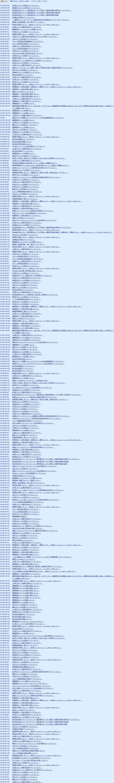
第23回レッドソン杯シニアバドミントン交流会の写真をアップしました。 (36, 500)
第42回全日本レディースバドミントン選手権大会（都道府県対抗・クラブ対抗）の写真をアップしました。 (47, 394)
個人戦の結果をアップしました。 (23, 368)
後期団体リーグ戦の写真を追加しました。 (26, 89)
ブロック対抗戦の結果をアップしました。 (26, 48)
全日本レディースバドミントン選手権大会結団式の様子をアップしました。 (36, 177)
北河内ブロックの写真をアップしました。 (26, 51)
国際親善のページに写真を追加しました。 (26, 328)
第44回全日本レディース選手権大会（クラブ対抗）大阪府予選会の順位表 (36, 12)
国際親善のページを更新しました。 (23, 103)
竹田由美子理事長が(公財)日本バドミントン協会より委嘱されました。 (35, 163)
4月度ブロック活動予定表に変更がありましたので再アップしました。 (35, 36)
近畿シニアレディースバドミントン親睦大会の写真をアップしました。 (35, 530)
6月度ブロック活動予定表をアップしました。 (27, 222)
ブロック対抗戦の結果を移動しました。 (25, 753)
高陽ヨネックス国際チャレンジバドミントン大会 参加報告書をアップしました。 (38, 118)
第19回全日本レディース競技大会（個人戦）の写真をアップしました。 (35, 294)
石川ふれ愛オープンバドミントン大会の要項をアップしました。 (33, 423)
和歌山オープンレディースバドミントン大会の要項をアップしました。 (35, 342)
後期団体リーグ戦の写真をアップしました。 (26, 101)
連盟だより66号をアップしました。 (23, 218)
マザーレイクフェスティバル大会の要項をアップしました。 (31, 686)
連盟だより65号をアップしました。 (23, 318)
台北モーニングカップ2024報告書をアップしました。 (29, 473)
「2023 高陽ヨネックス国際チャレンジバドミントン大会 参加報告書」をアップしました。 (42, 557)
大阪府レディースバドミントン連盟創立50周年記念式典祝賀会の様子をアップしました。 (41, 416)
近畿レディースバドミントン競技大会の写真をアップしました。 (33, 211)
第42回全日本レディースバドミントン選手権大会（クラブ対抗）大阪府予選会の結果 (39, 464)
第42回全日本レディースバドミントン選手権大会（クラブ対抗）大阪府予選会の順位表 (40, 461)
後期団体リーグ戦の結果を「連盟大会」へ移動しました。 (47, 87)
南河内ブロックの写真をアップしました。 (26, 82)
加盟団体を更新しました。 (37, 581)
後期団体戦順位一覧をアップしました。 (25, 311)
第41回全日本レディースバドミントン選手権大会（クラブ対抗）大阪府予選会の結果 (39, 724)
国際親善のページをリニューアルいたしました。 (28, 621)
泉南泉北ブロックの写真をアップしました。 (26, 8)
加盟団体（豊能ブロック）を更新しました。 (26, 480)
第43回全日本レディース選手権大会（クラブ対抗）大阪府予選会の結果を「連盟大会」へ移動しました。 (62, 232)
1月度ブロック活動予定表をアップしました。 (27, 99)
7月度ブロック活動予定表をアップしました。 (27, 206)
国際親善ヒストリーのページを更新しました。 (27, 29)
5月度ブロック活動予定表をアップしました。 (27, 27)
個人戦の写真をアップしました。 (23, 151)
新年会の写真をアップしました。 (23, 75)
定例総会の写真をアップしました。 (23, 17)
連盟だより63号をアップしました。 (23, 559)
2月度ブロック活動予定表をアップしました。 (27, 77)
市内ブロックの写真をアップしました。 (25, 70)
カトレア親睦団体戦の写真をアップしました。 (27, 191)
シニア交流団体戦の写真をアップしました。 (26, 299)
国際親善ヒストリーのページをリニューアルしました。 (30, 683)
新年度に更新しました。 (36, 24)
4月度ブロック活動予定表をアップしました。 (27, 46)
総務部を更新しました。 (36, 34)
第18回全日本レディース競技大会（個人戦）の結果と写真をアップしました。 (37, 566)
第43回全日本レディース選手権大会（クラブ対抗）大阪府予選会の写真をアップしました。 (42, 227)
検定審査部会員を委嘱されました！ (23, 667)
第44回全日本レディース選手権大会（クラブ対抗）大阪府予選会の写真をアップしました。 (42, 10)
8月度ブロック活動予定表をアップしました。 (27, 182)
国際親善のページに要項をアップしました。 (26, 681)
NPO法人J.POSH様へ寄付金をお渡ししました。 (27, 53)
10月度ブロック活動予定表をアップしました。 (27, 149)
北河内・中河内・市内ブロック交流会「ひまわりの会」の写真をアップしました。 (39, 158)
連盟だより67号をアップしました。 (23, 91)
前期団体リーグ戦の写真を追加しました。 (26, 203)
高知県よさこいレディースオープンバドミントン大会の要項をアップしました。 (38, 363)
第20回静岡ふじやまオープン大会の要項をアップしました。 (31, 758)
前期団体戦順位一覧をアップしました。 (25, 199)
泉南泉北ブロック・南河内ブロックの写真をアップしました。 (32, 60)
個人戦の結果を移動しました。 (22, 141)
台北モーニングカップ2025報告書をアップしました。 (29, 213)
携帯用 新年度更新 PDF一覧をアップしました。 (28, 22)
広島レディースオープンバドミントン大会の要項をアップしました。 (34, 220)
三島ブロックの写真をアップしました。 (25, 39)
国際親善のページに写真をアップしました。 (26, 337)
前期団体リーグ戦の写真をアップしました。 (26, 215)
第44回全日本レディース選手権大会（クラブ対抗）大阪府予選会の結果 (35, 15)
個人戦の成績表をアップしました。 (23, 139)
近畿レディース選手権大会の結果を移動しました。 (29, 750)
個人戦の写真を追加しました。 (22, 144)
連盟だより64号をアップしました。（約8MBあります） (30, 380)
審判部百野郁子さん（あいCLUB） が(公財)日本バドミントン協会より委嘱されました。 (41, 165)
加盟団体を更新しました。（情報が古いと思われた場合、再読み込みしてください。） (40, 172)
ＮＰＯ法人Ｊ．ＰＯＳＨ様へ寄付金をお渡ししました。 (30, 760)
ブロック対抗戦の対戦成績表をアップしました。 (28, 41)
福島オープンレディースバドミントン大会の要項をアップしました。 (34, 471)
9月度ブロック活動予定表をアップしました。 (27, 160)
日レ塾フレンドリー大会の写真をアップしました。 (29, 146)
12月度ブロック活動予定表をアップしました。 (27, 115)
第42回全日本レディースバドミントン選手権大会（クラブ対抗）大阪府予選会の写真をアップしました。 (46, 459)
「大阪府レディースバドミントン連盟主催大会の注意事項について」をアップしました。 (41, 20)
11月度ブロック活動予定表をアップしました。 (27, 134)
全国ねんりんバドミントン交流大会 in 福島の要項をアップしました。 (35, 397)
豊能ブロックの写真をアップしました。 (25, 125)
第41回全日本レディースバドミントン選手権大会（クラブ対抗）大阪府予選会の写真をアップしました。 (46, 719)
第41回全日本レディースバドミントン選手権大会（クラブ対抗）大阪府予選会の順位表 (40, 722)
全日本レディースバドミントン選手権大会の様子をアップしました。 (34, 168)
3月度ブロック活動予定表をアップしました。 (27, 65)
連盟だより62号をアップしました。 (23, 710)
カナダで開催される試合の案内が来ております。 (44, 571)
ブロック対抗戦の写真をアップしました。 (26, 44)
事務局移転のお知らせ (19, 516)
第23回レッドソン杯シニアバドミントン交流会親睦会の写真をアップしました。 (38, 490)
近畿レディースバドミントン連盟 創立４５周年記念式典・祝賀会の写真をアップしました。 (42, 68)
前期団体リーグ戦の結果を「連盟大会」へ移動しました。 (47, 201)
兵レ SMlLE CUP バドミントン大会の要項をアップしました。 (32, 387)
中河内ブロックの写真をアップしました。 (26, 5)
